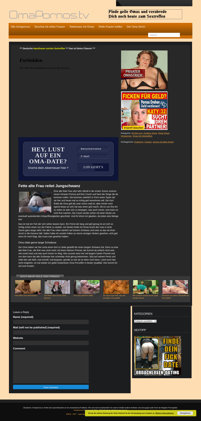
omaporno (139, 142)
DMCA (68, 414)
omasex (148, 142)
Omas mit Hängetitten (142, 136)
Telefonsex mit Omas (81, 26)
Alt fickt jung (136, 133)
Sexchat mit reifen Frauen (49, 26)
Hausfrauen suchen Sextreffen (49, 48)
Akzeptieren (185, 413)
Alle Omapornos (20, 26)
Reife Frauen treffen (110, 26)
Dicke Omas (163, 133)
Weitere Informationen (164, 413)
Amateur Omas (150, 133)
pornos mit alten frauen (163, 142)
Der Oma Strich (136, 26)
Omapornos (126, 136)
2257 (74, 414)
